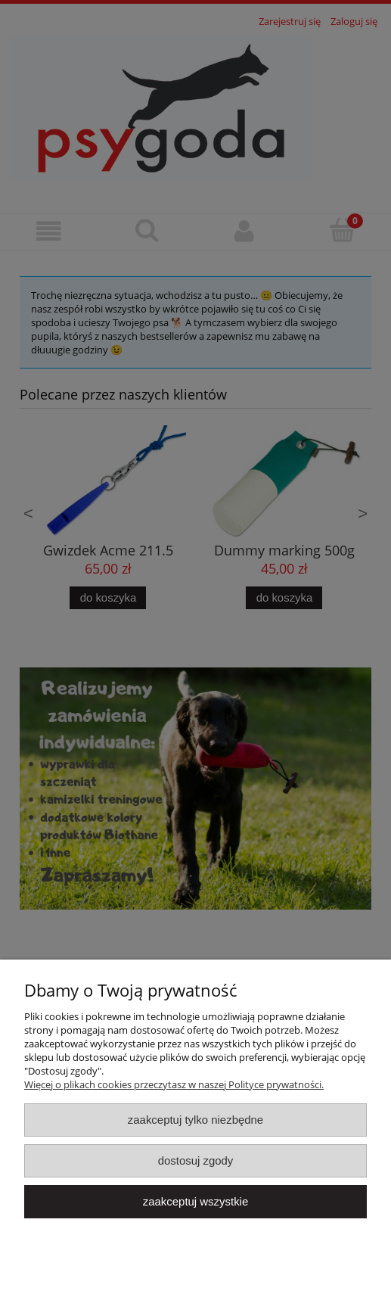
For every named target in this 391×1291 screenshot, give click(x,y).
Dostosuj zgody (196, 1160)
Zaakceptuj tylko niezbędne (195, 1119)
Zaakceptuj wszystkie (195, 1201)
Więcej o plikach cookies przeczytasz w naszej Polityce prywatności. (174, 1084)
